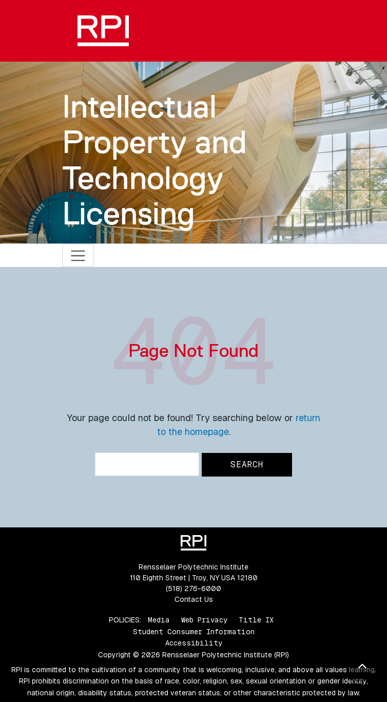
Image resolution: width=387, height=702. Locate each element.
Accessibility (193, 643)
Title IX (256, 619)
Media (159, 619)
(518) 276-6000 (193, 588)
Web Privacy (204, 619)
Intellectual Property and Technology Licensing (154, 160)
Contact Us (194, 599)
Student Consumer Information (194, 631)
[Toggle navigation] (78, 255)
